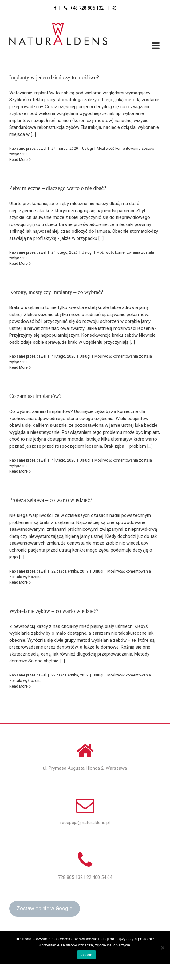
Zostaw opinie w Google (44, 908)
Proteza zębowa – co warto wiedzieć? (50, 500)
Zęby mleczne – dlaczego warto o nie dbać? (57, 188)
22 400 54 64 (99, 877)
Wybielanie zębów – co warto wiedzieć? (53, 611)
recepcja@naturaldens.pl (85, 822)
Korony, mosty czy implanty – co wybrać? (56, 292)
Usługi (87, 148)
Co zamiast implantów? (35, 396)
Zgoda (86, 955)
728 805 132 (70, 877)
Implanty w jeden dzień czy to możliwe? (54, 77)
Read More (18, 159)
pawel (41, 148)
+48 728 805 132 (87, 8)
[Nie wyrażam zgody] (162, 948)
